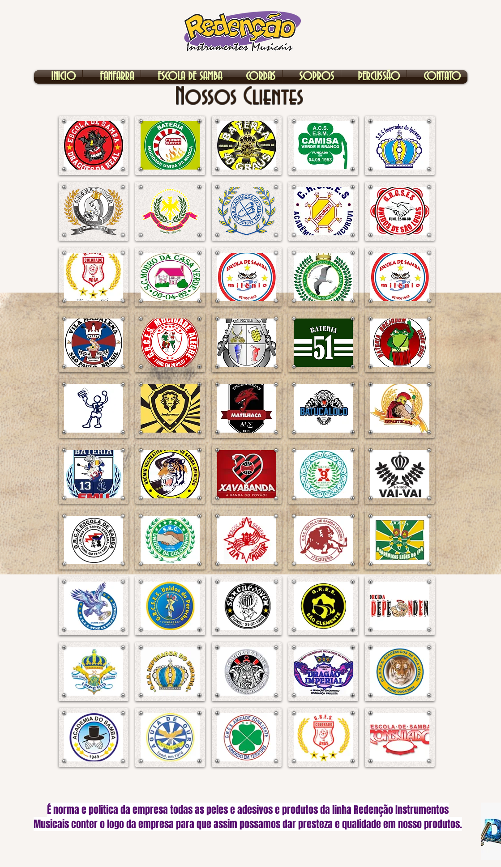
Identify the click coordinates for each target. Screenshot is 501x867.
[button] (93, 145)
